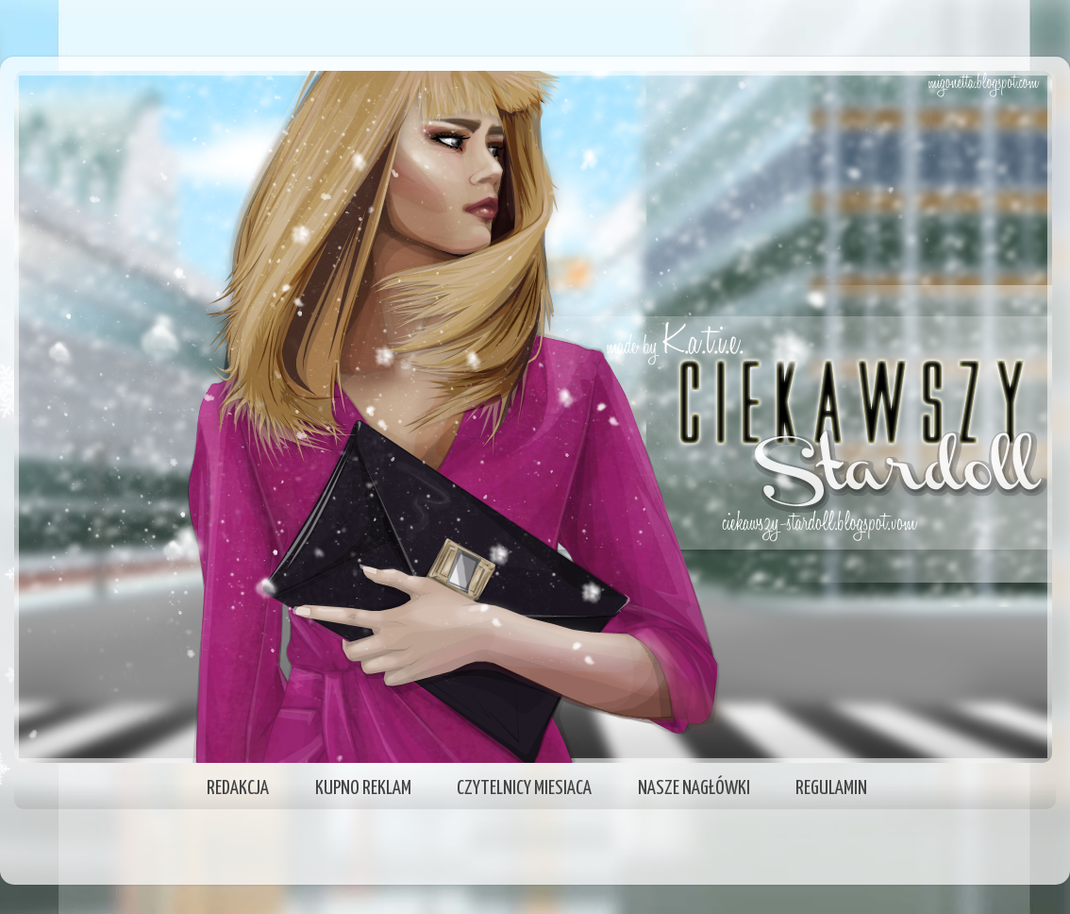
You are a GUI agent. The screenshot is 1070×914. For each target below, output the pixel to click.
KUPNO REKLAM (363, 788)
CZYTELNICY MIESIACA (524, 788)
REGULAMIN (831, 788)
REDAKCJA (238, 788)
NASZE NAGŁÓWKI (694, 788)
